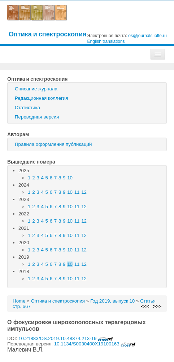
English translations (106, 41)
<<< (145, 306)
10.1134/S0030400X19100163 (95, 344)
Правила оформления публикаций (53, 144)
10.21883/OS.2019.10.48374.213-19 (65, 338)
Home (19, 301)
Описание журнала (36, 88)
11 (77, 192)
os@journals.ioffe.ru (147, 35)
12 (84, 192)
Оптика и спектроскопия (48, 34)
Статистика (27, 107)
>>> (157, 306)
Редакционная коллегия (41, 98)
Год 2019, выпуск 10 (112, 301)
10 (70, 177)
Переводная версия (37, 117)
